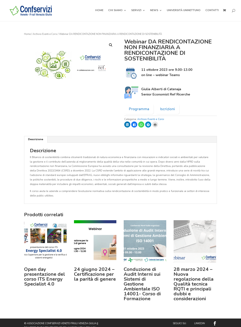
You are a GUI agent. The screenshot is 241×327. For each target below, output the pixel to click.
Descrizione (35, 133)
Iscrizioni (167, 102)
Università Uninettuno (184, 10)
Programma (139, 102)
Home (99, 10)
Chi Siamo (115, 10)
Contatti (212, 10)
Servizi (136, 10)
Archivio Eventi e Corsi (45, 28)
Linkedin (199, 317)
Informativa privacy (82, 321)
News (154, 10)
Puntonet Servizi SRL (53, 321)
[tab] (35, 133)
